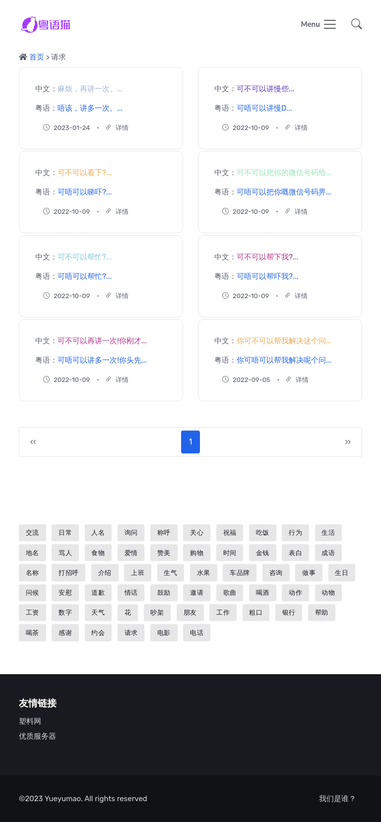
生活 (328, 532)
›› (348, 441)
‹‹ (33, 441)
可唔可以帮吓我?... (267, 275)
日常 (65, 532)
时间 (230, 553)
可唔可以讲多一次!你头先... (102, 360)
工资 (32, 612)
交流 (32, 532)
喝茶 (32, 632)
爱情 (131, 553)
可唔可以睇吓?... (85, 192)
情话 (131, 592)
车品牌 (240, 572)
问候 (32, 592)
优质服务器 (37, 736)
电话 (196, 632)
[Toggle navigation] (319, 25)
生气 (170, 572)
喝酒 (262, 592)
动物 (328, 592)
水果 (203, 572)
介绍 (105, 572)
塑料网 (30, 721)
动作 (295, 592)
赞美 (164, 553)
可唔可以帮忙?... (85, 275)
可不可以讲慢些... (265, 88)
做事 (309, 572)
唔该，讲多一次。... (90, 107)
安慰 (65, 592)
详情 (116, 127)
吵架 (157, 612)
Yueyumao (63, 798)
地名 (32, 553)
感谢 (65, 632)
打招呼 (69, 572)
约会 (98, 632)
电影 (164, 632)
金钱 (262, 553)
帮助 (321, 612)
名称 (32, 572)
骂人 (65, 553)
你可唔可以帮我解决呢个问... (284, 360)
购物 (196, 553)
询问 (131, 532)
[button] (353, 25)
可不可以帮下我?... (267, 257)
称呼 (164, 532)
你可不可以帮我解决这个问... (284, 340)
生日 (341, 572)
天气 (98, 612)
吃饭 (262, 532)
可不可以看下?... (85, 172)
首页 (36, 57)
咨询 (276, 572)
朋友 (190, 612)
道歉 (98, 592)
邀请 (196, 592)
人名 (98, 532)
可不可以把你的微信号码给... (284, 172)
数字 (65, 612)
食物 (98, 553)
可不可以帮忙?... (85, 257)
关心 (196, 532)
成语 (328, 553)
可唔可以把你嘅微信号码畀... (284, 192)
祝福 (230, 532)
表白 (295, 553)
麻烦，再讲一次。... (90, 88)
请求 (131, 632)
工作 (223, 612)
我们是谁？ (337, 798)
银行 (289, 612)
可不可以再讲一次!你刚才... (102, 340)
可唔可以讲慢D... (264, 107)
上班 (137, 572)
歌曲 (230, 592)
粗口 (255, 612)
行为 (295, 532)
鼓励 (164, 592)
